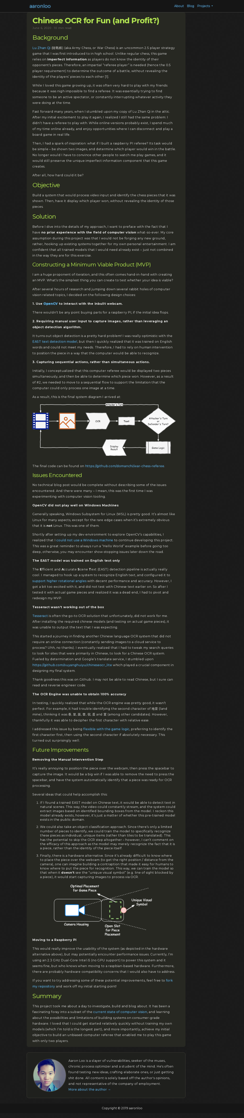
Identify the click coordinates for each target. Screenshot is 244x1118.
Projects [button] (204, 6)
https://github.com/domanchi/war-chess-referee (124, 466)
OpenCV (50, 304)
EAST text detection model (54, 341)
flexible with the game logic (106, 729)
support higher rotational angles (59, 581)
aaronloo (40, 6)
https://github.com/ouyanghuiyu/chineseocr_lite (72, 665)
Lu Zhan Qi (41, 48)
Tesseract (40, 616)
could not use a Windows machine (84, 540)
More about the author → (89, 1089)
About (179, 6)
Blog (190, 6)
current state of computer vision (120, 1012)
